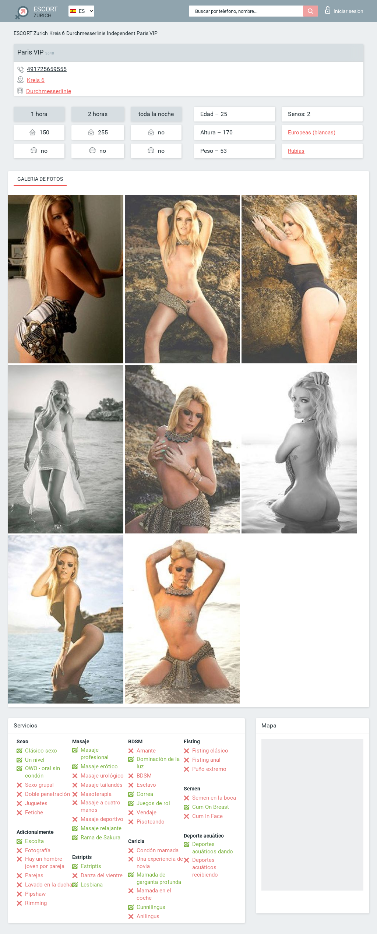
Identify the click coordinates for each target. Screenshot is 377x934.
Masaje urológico (102, 775)
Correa (145, 794)
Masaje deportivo (102, 819)
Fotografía (37, 850)
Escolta (34, 841)
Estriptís (91, 866)
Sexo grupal (39, 785)
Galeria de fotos (40, 179)
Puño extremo (209, 769)
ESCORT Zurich (31, 33)
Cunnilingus (151, 907)
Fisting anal (206, 760)
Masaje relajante (101, 828)
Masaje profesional (95, 754)
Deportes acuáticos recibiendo (205, 867)
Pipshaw (35, 894)
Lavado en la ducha (48, 884)
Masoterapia (96, 794)
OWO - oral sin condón (42, 772)
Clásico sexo (41, 750)
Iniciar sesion (344, 10)
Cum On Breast (210, 807)
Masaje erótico (99, 766)
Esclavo (146, 785)
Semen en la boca (214, 797)
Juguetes (36, 803)
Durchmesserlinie (85, 33)
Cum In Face (207, 816)
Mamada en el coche (154, 894)
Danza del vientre (102, 875)
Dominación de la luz (158, 763)
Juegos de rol (153, 803)
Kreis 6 (57, 33)
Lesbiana (92, 884)
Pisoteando (151, 821)
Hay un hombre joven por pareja (44, 863)
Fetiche (34, 812)
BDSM (144, 775)
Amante (146, 750)
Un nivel (35, 760)
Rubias (296, 151)
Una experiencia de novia (160, 863)
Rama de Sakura (100, 837)
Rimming (36, 903)
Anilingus (148, 916)
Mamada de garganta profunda (159, 878)
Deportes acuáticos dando (212, 848)
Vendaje (146, 812)
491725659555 (47, 69)
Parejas (34, 875)
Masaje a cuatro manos (100, 806)
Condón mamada (158, 850)
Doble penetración (47, 794)
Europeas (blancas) (311, 132)
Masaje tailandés (102, 785)
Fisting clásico (210, 750)
